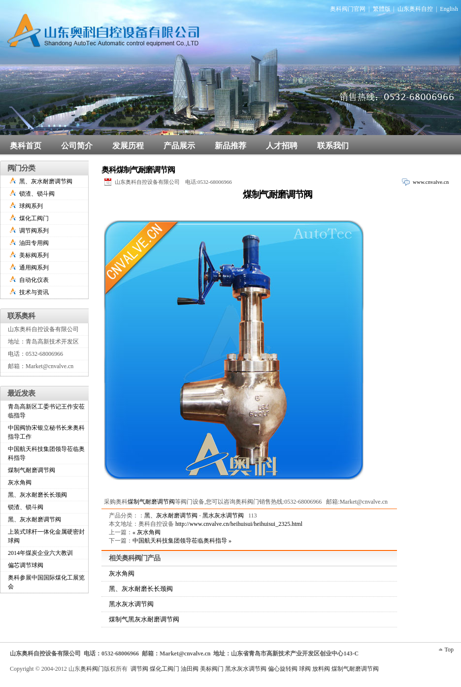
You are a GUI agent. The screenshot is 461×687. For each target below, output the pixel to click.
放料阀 (321, 668)
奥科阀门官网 (347, 8)
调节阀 (139, 668)
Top (449, 649)
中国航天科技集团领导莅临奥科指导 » (181, 540)
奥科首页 (25, 145)
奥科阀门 (92, 668)
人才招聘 (281, 145)
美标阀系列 (34, 255)
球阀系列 (31, 206)
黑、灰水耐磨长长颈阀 (141, 588)
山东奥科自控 (415, 8)
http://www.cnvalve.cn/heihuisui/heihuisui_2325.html (238, 523)
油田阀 (189, 668)
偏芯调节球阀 (25, 565)
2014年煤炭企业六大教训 (40, 553)
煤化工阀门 (34, 218)
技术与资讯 (34, 292)
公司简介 (77, 145)
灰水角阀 (121, 573)
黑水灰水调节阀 (223, 515)
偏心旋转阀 (282, 668)
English (449, 8)
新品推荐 (230, 145)
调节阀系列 (34, 230)
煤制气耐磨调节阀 (277, 194)
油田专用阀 (34, 243)
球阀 (305, 668)
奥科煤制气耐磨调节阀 (138, 170)
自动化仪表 (34, 279)
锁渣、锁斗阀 (37, 193)
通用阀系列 (34, 267)
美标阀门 (212, 668)
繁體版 (382, 8)
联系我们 (333, 145)
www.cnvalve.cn (431, 182)
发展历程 (128, 145)
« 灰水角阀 (146, 532)
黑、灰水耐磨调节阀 (171, 515)
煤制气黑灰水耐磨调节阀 (144, 619)
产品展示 (179, 145)
